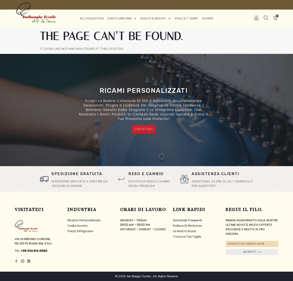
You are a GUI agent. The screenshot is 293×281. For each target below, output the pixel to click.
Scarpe (207, 18)
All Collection (92, 18)
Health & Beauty (155, 18)
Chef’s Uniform (121, 18)
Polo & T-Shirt (186, 18)
